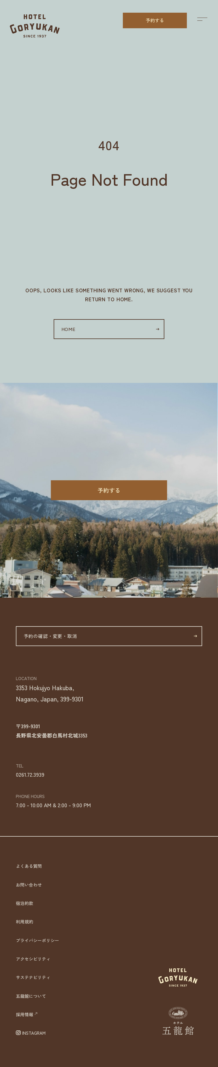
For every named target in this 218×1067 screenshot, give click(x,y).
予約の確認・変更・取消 (110, 636)
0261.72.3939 (30, 774)
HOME (110, 328)
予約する (155, 20)
